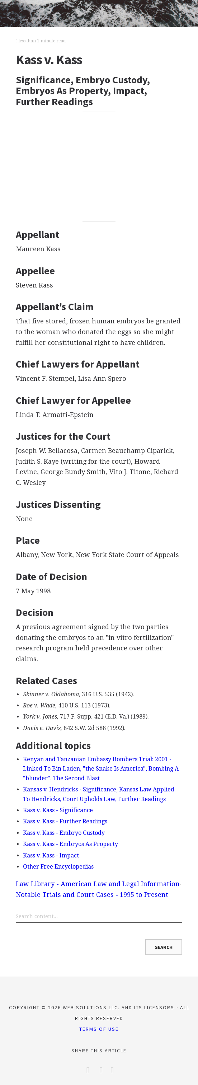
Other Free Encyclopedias (58, 866)
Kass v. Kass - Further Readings (65, 821)
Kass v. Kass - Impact (51, 855)
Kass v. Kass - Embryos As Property (70, 844)
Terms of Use (99, 1029)
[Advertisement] (99, 167)
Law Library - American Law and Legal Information (98, 884)
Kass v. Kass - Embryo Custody (64, 832)
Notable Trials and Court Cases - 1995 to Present (92, 894)
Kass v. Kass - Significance (58, 810)
